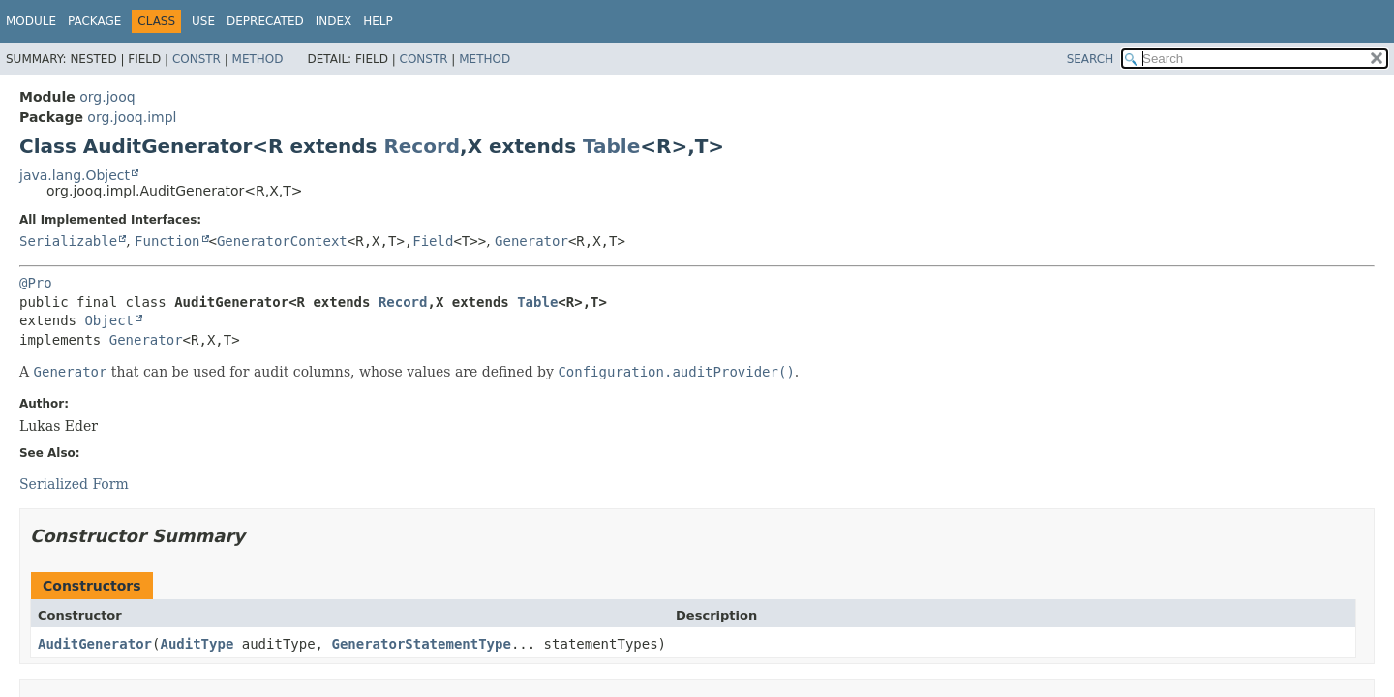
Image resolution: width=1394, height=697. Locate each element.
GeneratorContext (282, 241)
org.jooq (107, 97)
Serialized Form (74, 484)
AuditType (196, 644)
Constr (196, 59)
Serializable (68, 241)
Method (258, 59)
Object (109, 320)
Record (421, 146)
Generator (531, 241)
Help (378, 21)
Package (94, 21)
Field (432, 241)
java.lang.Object (74, 175)
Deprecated (265, 21)
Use (203, 21)
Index (334, 21)
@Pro (35, 282)
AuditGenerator (95, 644)
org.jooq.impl (131, 117)
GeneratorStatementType (420, 644)
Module (31, 21)
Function (167, 241)
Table (611, 146)
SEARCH (1090, 59)
